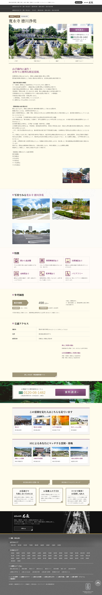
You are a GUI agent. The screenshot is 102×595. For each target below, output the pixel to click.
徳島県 (39, 558)
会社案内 (11, 584)
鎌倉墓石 (13, 578)
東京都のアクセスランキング (71, 482)
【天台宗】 (34, 10)
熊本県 (76, 558)
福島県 (44, 553)
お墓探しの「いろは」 (17, 566)
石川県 (17, 555)
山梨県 (28, 555)
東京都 (19, 545)
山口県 (33, 558)
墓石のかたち (40, 568)
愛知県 (36, 545)
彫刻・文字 (63, 568)
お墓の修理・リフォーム (78, 576)
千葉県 (31, 545)
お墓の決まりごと (66, 572)
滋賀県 (42, 545)
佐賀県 (65, 558)
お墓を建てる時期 (46, 572)
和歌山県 (88, 555)
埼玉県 (25, 545)
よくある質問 (14, 576)
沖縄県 (18, 561)
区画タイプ (31, 568)
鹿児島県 (13, 561)
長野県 (33, 555)
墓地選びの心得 (56, 572)
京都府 (47, 545)
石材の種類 (56, 568)
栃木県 (55, 553)
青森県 (17, 553)
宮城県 (28, 553)
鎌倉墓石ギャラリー (19, 584)
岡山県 (23, 558)
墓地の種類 (24, 568)
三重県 (55, 555)
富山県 (12, 555)
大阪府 (53, 545)
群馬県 (60, 553)
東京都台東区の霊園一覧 (31, 482)
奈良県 (82, 555)
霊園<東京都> (34, 6)
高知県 (55, 558)
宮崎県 (87, 558)
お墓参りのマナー (25, 576)
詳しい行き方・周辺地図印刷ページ (34, 374)
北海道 (12, 553)
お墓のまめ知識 (37, 576)
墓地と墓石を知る (14, 568)
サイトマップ (41, 584)
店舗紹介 (28, 584)
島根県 (17, 558)
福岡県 (60, 558)
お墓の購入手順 (36, 572)
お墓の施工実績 (72, 568)
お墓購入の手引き (14, 572)
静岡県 (44, 555)
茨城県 (49, 553)
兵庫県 (59, 545)
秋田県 (33, 553)
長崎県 (71, 558)
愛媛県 (49, 558)
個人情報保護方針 (50, 584)
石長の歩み (33, 584)
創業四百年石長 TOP (16, 6)
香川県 (44, 558)
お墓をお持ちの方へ (49, 576)
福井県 (23, 555)
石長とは (23, 528)
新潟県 (88, 553)
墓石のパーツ (48, 568)
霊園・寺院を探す (26, 6)
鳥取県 (12, 558)
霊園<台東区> (42, 6)
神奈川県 (13, 545)
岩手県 (23, 553)
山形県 (39, 553)
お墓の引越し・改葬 (63, 576)
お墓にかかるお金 (26, 572)
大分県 (82, 558)
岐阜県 (39, 555)
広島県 (28, 558)
